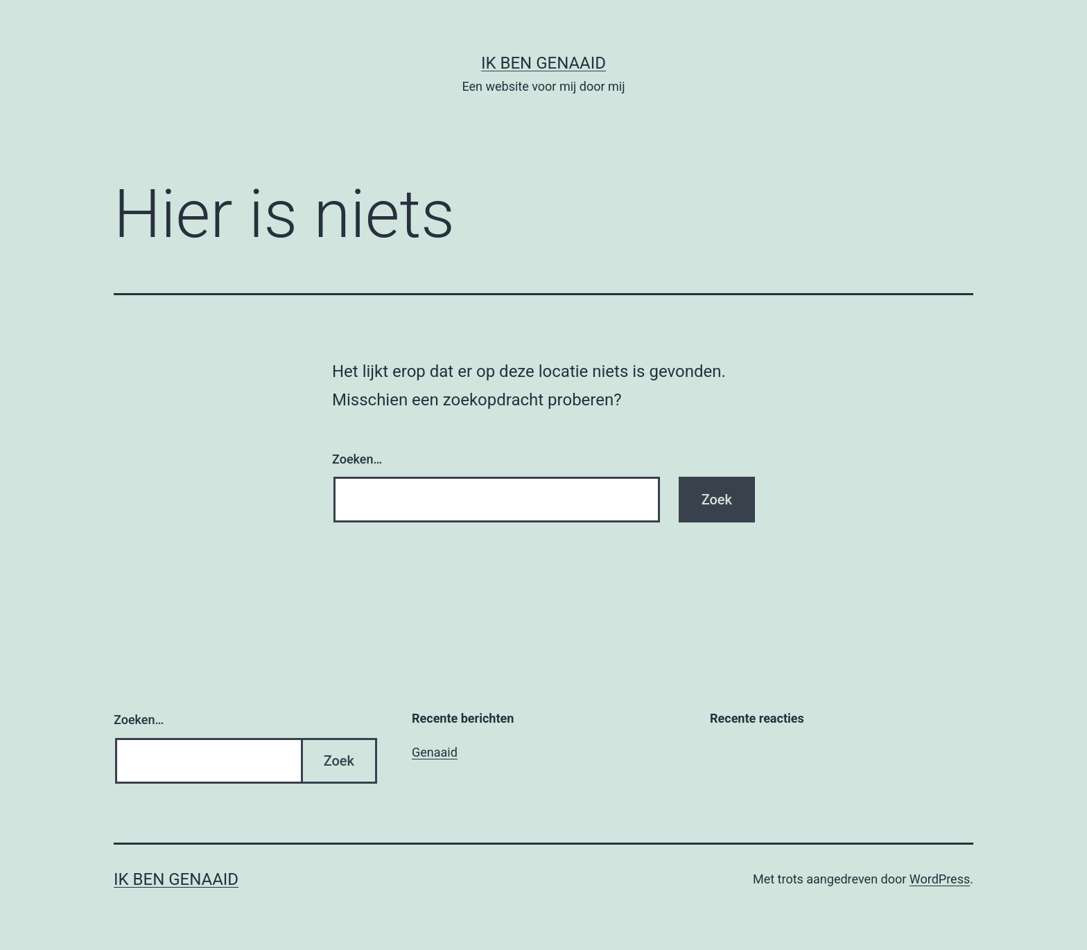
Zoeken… (357, 459)
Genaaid (435, 752)
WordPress (940, 879)
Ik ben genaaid (543, 63)
